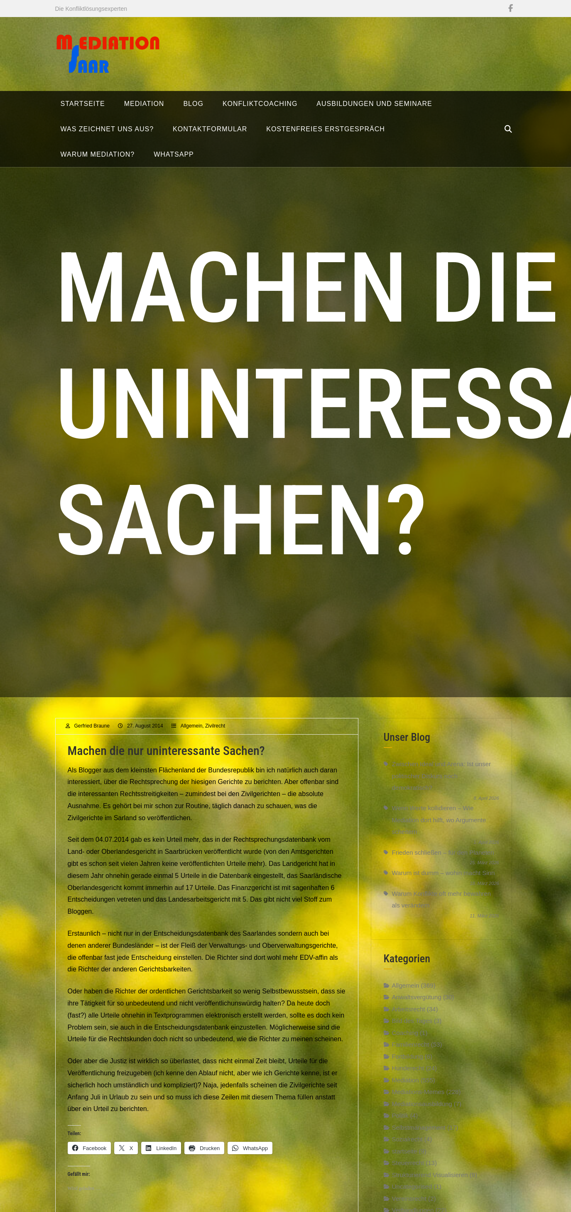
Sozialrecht (407, 1144)
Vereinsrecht (409, 1203)
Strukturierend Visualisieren (430, 1179)
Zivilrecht (215, 731)
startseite (404, 1156)
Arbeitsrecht (408, 1014)
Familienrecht (410, 1049)
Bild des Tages (412, 1026)
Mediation (405, 1085)
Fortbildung (407, 1061)
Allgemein (192, 731)
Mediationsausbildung (422, 1108)
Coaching (405, 1037)
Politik (400, 1120)
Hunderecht (408, 1073)
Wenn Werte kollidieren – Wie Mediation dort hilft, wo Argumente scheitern (439, 825)
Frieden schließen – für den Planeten (443, 857)
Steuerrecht (408, 1168)
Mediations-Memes (418, 1097)
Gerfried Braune (92, 731)
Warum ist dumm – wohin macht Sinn (443, 878)
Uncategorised (412, 1191)
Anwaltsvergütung (416, 1002)
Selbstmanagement (419, 1132)
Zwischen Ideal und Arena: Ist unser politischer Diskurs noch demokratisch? (441, 781)
